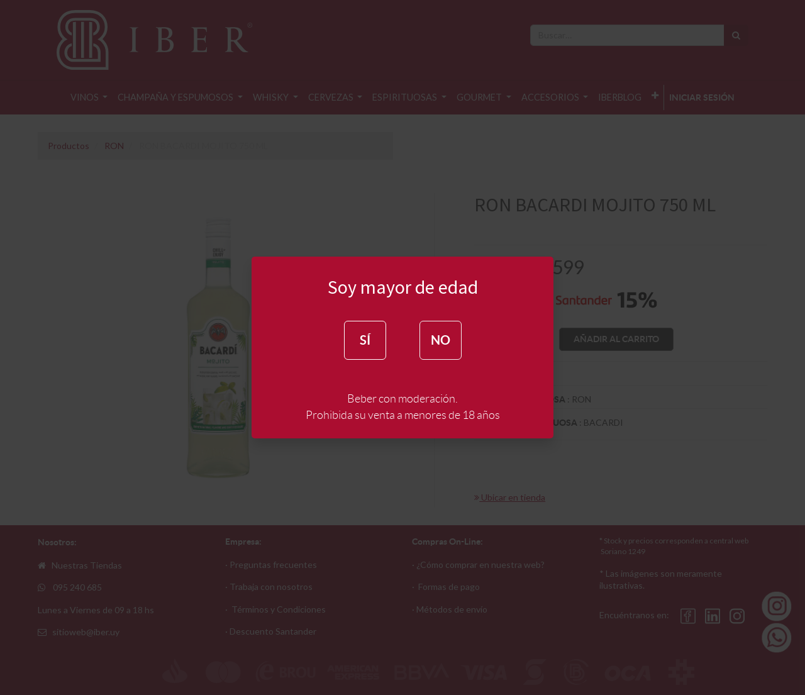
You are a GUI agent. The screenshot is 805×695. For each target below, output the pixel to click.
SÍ (365, 340)
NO (440, 340)
